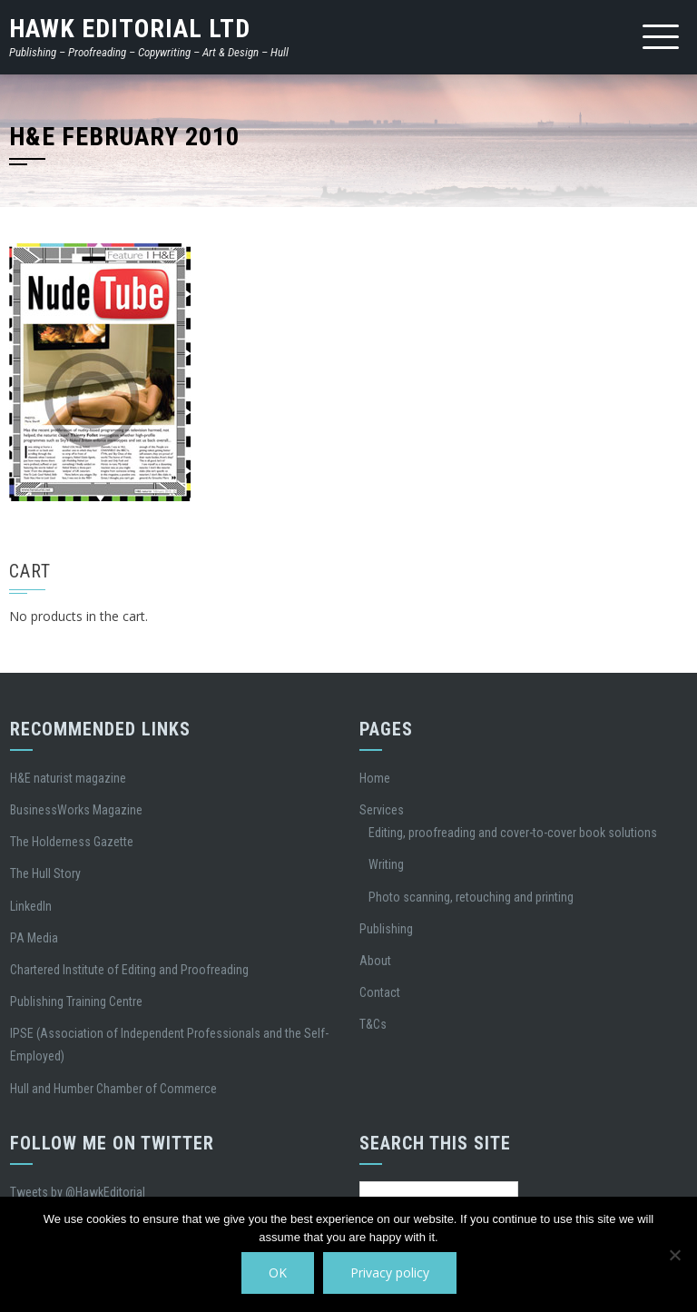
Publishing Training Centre (76, 1001)
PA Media (34, 938)
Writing (386, 864)
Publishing (386, 929)
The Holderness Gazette (71, 841)
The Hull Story (45, 873)
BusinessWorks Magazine (76, 810)
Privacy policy (389, 1272)
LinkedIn (31, 906)
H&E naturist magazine (68, 778)
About (375, 960)
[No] (674, 1255)
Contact (379, 992)
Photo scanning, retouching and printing (471, 897)
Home (374, 778)
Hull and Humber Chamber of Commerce (113, 1088)
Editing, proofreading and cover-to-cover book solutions (512, 832)
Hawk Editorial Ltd (129, 29)
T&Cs (373, 1024)
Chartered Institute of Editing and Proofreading (129, 969)
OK (278, 1272)
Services (381, 810)
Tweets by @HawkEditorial (77, 1192)
